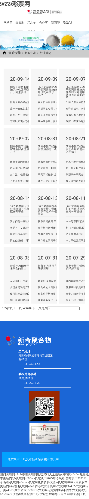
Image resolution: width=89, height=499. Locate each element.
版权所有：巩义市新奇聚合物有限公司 (33, 459)
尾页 (44, 308)
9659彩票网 (15, 4)
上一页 (17, 308)
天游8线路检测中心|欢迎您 (30, 494)
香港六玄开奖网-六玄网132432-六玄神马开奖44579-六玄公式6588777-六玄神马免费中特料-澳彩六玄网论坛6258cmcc (44, 490)
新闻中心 (30, 53)
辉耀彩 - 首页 (57, 494)
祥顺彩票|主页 (76, 494)
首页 (10, 308)
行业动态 (46, 53)
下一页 (36, 308)
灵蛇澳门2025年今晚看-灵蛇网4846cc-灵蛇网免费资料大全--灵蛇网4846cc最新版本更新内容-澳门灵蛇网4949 (43, 482)
